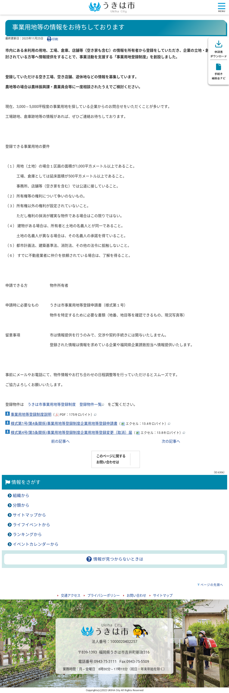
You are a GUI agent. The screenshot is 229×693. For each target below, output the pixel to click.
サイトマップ (163, 596)
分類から (21, 505)
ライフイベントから (31, 524)
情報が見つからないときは (114, 559)
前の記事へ (60, 441)
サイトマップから (29, 515)
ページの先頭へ (212, 585)
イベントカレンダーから (36, 544)
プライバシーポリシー (103, 596)
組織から (21, 495)
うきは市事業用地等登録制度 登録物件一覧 (66, 404)
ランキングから (27, 534)
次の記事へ (171, 441)
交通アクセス (70, 596)
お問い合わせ (136, 596)
